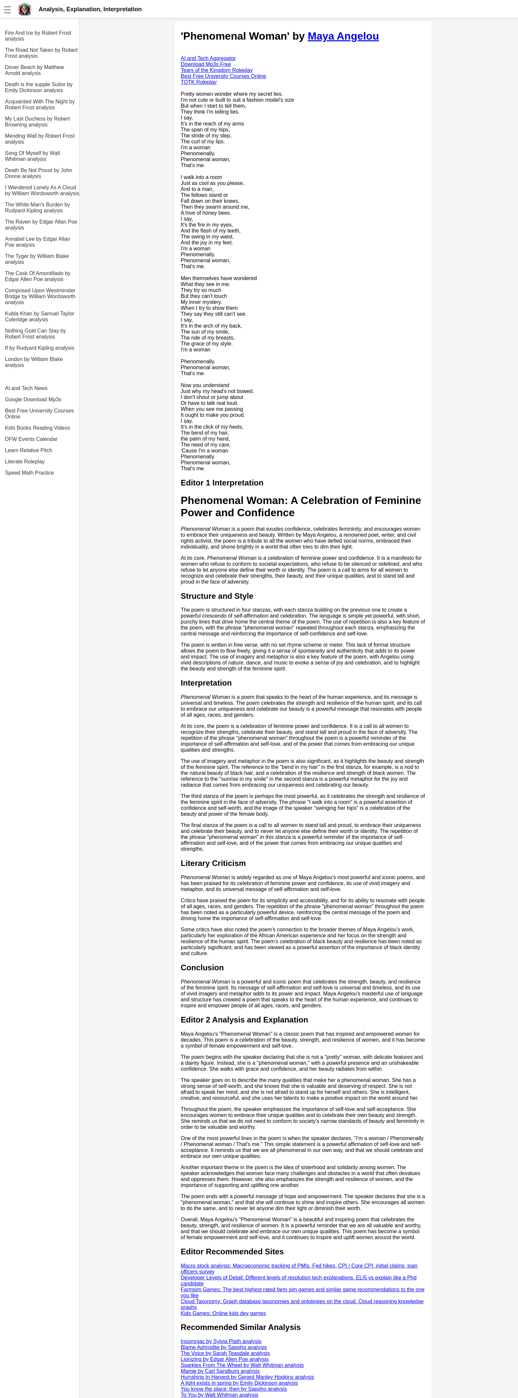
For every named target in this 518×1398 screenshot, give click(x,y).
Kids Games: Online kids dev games (223, 1313)
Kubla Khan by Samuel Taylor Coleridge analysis (39, 316)
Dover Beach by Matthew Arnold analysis (34, 70)
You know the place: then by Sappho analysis (234, 1389)
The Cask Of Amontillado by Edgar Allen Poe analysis (37, 276)
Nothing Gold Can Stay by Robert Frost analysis (35, 334)
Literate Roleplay (25, 461)
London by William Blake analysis (34, 362)
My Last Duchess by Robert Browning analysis (37, 121)
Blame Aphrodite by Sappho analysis (224, 1347)
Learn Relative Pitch (28, 450)
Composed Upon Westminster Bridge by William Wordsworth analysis (40, 296)
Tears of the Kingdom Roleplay (217, 70)
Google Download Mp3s (33, 399)
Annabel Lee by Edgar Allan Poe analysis (37, 242)
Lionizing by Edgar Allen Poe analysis (225, 1359)
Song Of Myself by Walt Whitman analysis (32, 156)
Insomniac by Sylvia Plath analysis (221, 1341)
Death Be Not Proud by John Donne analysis (38, 173)
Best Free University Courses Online (39, 413)
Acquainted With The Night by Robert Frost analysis (40, 104)
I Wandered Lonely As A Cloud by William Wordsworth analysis (42, 190)
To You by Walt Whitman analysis (219, 1395)
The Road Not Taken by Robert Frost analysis (41, 53)
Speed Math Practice (29, 473)
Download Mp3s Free (206, 64)
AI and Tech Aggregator (208, 58)
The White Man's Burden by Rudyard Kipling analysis (37, 207)
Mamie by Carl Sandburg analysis (220, 1371)
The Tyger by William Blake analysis (37, 259)
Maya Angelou (343, 36)
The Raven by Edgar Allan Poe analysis (41, 225)
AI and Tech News (26, 388)
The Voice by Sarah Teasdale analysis (225, 1353)
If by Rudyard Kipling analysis (39, 348)
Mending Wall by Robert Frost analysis (40, 139)
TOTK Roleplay (199, 82)
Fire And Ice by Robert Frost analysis (38, 36)
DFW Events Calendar (31, 439)
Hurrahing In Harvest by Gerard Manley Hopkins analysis (247, 1377)
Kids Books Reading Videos (37, 428)
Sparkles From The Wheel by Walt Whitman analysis (242, 1365)
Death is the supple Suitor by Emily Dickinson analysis (39, 87)
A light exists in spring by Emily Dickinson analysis (239, 1383)
